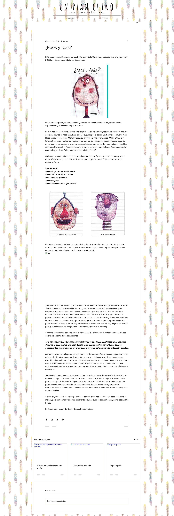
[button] (137, 22)
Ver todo (137, 439)
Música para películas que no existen (49, 467)
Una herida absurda (82, 466)
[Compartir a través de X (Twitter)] (52, 420)
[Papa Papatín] (123, 453)
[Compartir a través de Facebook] (46, 420)
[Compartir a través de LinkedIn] (57, 420)
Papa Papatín (115, 466)
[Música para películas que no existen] (50, 453)
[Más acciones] (127, 41)
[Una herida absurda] (87, 453)
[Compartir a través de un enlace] (63, 420)
